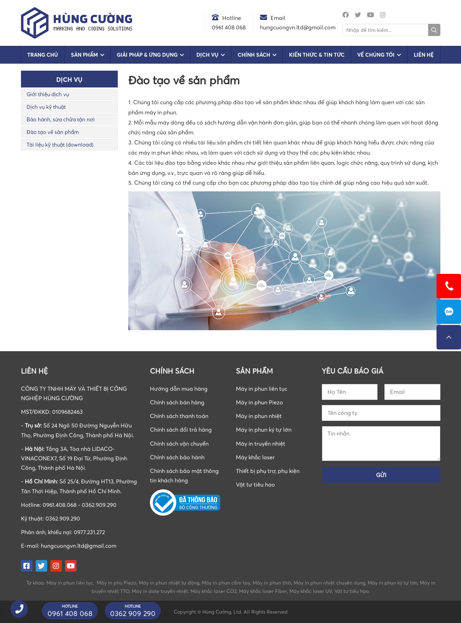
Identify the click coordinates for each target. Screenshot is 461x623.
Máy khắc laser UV (310, 591)
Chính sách (254, 54)
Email (278, 17)
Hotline (231, 17)
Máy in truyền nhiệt (260, 443)
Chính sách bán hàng (177, 402)
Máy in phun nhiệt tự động (169, 583)
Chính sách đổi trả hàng (181, 429)
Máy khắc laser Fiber (263, 591)
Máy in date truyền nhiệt (160, 591)
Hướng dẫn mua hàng (179, 388)
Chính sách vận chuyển (179, 443)
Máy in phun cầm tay (226, 583)
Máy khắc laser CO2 (213, 591)
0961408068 (449, 311)
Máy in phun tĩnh (272, 583)
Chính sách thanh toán (179, 415)
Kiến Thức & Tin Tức (317, 54)
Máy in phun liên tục (261, 388)
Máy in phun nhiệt (259, 415)
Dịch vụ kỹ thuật (46, 107)
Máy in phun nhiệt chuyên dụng (329, 583)
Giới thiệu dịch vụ (48, 94)
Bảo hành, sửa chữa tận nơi (61, 119)
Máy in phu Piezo (116, 583)
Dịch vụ (207, 54)
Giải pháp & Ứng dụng (147, 54)
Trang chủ (42, 54)
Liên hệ (424, 54)
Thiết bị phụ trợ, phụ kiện (268, 470)
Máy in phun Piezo (259, 402)
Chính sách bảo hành (177, 457)
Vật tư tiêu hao (255, 484)
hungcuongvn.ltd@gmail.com (78, 545)
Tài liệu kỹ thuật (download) (60, 144)
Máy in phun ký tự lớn (263, 429)
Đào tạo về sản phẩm (53, 132)
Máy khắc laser (255, 457)
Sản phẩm (84, 54)
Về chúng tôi (376, 54)
